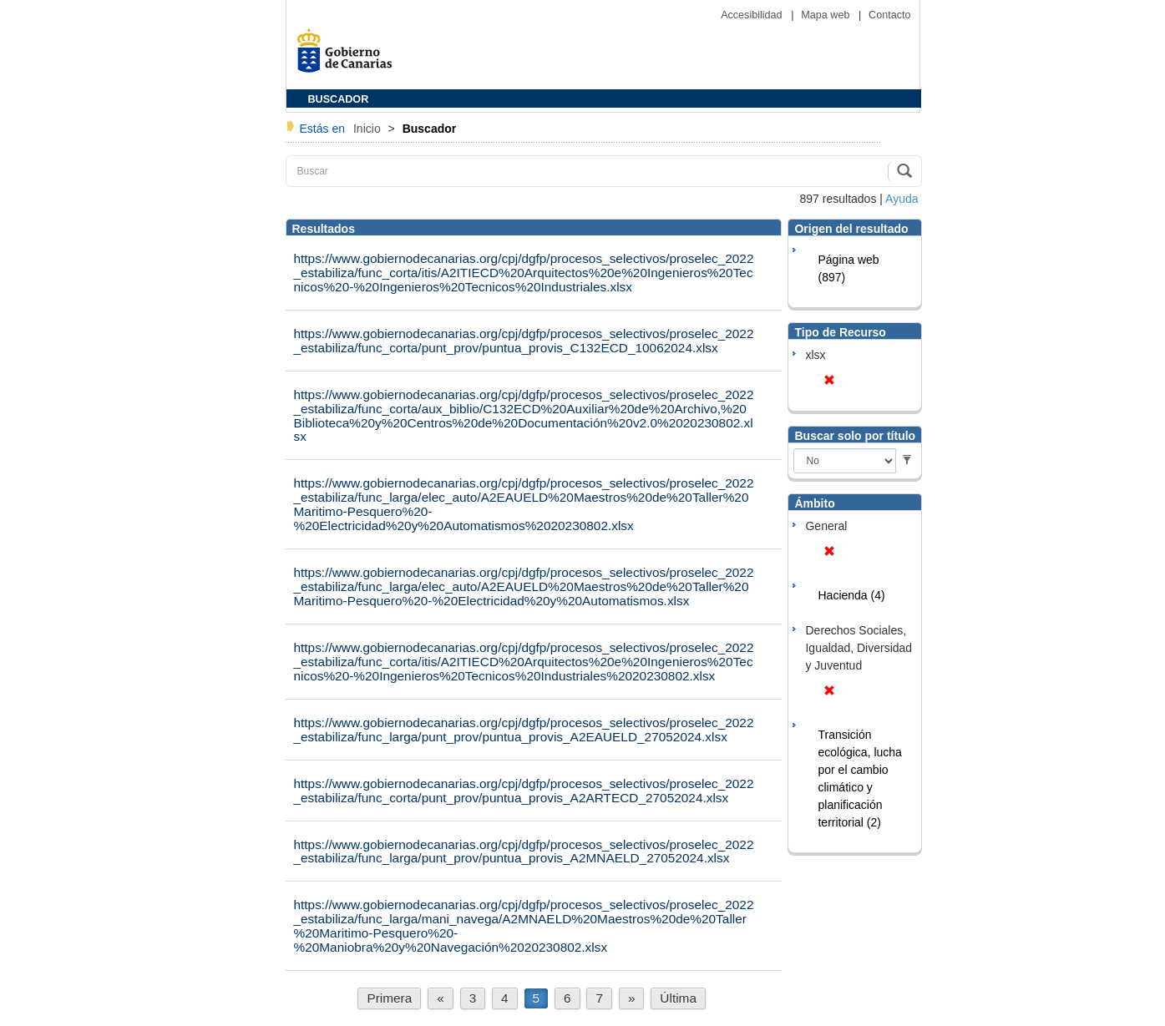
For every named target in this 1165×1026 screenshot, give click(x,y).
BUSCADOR (338, 99)
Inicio (368, 128)
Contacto (889, 15)
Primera (389, 998)
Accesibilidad (753, 15)
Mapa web (827, 15)
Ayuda (901, 198)
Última (678, 998)
